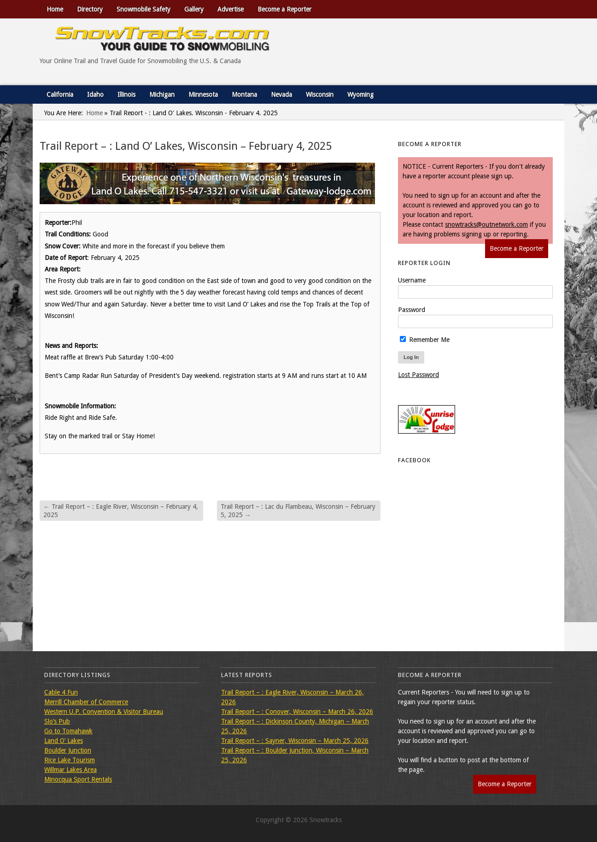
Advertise (230, 9)
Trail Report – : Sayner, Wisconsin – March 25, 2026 (295, 740)
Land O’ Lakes (63, 740)
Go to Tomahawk (68, 731)
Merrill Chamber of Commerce (86, 702)
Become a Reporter (284, 9)
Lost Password (418, 374)
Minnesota (203, 94)
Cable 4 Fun (61, 692)
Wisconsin (320, 94)
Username (412, 280)
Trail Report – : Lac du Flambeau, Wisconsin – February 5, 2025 (298, 510)
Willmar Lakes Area (70, 769)
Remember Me (425, 339)
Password (411, 309)
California (60, 94)
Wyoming (360, 94)
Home (55, 9)
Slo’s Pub (57, 721)
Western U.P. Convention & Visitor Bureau (103, 711)
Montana (244, 94)
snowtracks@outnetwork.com (486, 224)
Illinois (126, 94)
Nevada (281, 94)
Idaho (95, 94)
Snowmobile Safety (143, 9)
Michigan (162, 94)
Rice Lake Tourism (69, 760)
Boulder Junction (67, 750)
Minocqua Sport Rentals (78, 779)
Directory (90, 9)
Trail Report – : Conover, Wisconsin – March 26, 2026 (297, 711)
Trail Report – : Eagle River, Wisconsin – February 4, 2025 (120, 510)
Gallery (194, 9)
